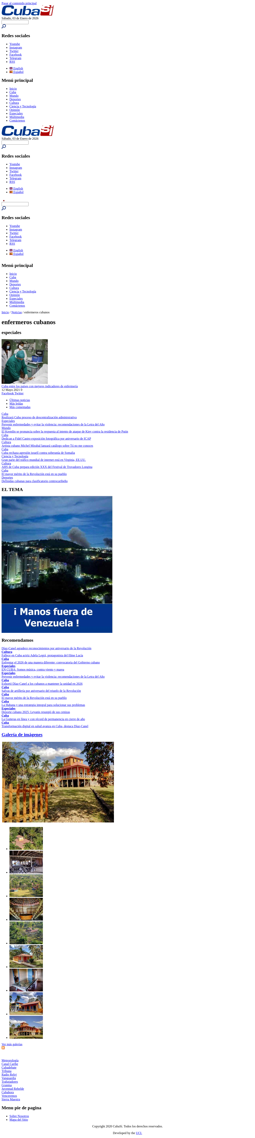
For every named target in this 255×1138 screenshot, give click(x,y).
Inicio (13, 88)
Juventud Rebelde (13, 1088)
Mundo (13, 95)
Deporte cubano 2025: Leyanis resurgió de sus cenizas (36, 712)
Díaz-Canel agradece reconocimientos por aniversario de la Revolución (46, 648)
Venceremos (9, 1095)
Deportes (15, 99)
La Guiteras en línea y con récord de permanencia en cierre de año (43, 719)
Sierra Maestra (11, 1099)
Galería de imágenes (22, 734)
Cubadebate (9, 1067)
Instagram (15, 47)
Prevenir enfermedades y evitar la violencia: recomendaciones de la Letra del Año (53, 424)
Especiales (16, 113)
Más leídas (16, 403)
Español (16, 72)
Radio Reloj (9, 1074)
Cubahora (8, 1092)
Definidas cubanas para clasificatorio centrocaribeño (35, 481)
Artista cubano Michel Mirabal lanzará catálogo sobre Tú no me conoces (47, 445)
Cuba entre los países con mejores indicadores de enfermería (40, 386)
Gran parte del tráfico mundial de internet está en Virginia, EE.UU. (44, 459)
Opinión (14, 110)
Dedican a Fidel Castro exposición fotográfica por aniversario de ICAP (46, 438)
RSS (12, 61)
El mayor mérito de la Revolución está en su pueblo (34, 474)
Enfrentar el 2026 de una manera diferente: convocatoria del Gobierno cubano (51, 662)
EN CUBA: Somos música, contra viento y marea (33, 669)
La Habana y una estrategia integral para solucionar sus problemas (43, 705)
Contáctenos (17, 120)
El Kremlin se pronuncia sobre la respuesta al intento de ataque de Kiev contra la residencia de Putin (65, 431)
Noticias (16, 312)
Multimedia (16, 117)
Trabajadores (10, 1081)
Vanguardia (9, 1078)
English (16, 68)
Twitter (13, 51)
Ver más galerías (12, 1044)
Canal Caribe (10, 1064)
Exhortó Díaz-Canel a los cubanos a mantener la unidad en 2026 (42, 683)
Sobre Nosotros (19, 1116)
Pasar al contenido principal (19, 3)
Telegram (15, 58)
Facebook (15, 54)
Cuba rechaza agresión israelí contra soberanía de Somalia (38, 452)
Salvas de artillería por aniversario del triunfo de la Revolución (41, 690)
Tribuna (6, 1071)
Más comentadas (19, 407)
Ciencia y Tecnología (22, 106)
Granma (7, 1085)
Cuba (12, 92)
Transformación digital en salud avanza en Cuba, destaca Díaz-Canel (45, 726)
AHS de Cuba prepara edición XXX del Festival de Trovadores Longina (47, 467)
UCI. (139, 1133)
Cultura (14, 102)
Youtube (14, 44)
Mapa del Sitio (18, 1119)
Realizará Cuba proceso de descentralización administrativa (39, 417)
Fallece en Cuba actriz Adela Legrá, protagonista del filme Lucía (42, 655)
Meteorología (10, 1060)
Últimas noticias (19, 400)
